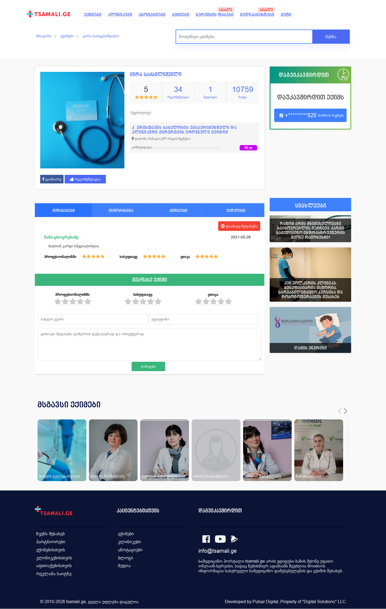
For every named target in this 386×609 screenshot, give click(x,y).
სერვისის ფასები (214, 15)
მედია (124, 566)
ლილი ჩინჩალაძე (107, 476)
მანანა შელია (308, 476)
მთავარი (43, 36)
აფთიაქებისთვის (54, 566)
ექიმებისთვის (50, 549)
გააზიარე (51, 179)
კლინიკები (120, 15)
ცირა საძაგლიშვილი (101, 36)
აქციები (180, 15)
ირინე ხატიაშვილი (211, 476)
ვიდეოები (235, 210)
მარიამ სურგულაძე (262, 476)
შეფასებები (63, 210)
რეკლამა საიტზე (53, 574)
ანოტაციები (152, 15)
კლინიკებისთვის (54, 557)
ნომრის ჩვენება (331, 115)
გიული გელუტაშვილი (59, 476)
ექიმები (92, 15)
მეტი (286, 15)
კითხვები (178, 210)
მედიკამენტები (257, 15)
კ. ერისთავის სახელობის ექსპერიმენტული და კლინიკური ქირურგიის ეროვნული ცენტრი (184, 129)
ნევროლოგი (141, 113)
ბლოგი (125, 557)
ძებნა (330, 36)
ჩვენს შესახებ (50, 533)
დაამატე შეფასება (239, 226)
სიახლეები (310, 206)
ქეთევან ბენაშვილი (159, 476)
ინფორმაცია (121, 210)
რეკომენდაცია (85, 179)
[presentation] (339, 411)
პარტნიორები (50, 541)
